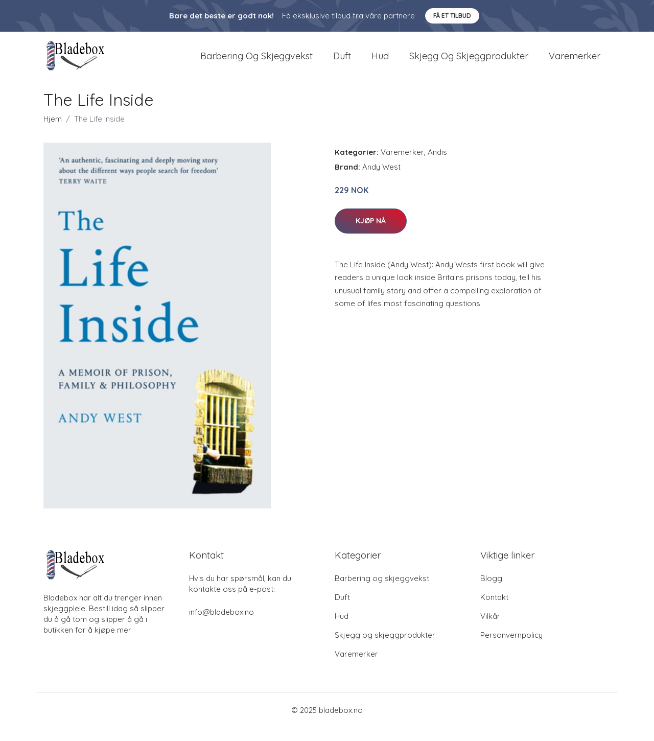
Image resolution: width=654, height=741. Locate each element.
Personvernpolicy (511, 648)
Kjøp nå (371, 233)
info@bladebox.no (221, 625)
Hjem (52, 132)
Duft (342, 62)
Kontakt (494, 610)
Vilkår (490, 629)
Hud (380, 62)
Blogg (491, 591)
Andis (437, 165)
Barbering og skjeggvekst (256, 62)
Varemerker (574, 62)
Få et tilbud (452, 15)
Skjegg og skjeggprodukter (468, 62)
